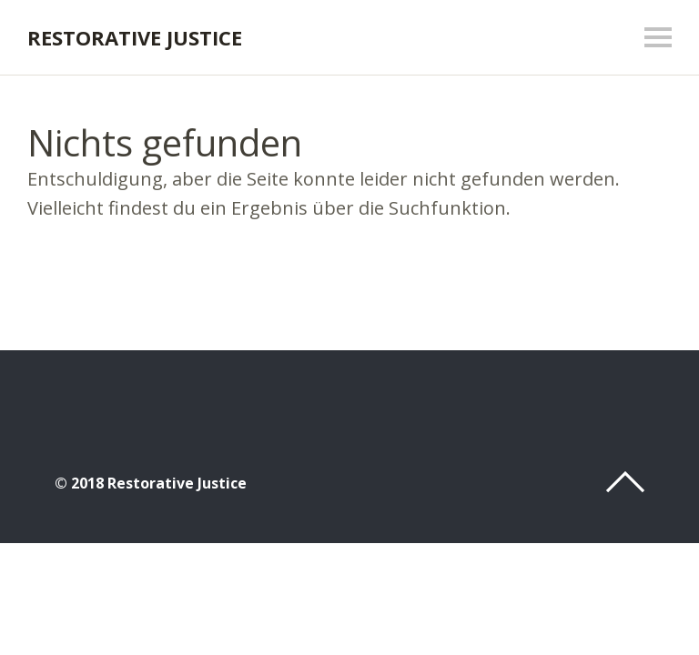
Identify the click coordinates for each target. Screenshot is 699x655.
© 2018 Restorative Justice (151, 483)
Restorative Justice (134, 37)
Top (625, 482)
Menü (658, 37)
